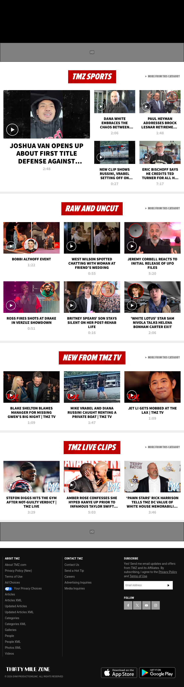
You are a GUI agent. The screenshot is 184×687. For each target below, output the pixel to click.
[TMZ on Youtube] (27, 6)
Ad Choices (12, 582)
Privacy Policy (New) (18, 570)
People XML (13, 641)
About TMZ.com (15, 564)
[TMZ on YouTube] (146, 605)
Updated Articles (16, 606)
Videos (9, 653)
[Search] (178, 28)
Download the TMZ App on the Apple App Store (119, 673)
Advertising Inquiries (78, 582)
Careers (70, 576)
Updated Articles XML (19, 612)
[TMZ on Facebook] (6, 6)
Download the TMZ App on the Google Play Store (157, 672)
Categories (12, 618)
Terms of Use (13, 576)
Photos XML (13, 647)
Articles (10, 594)
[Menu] (6, 28)
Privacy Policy (168, 572)
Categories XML (15, 624)
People (9, 636)
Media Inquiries (75, 588)
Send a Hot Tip (74, 570)
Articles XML (13, 600)
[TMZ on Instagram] (37, 6)
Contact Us (72, 564)
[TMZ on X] (17, 6)
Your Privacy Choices (23, 588)
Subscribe (168, 585)
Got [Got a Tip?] (14, 18)
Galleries (10, 630)
